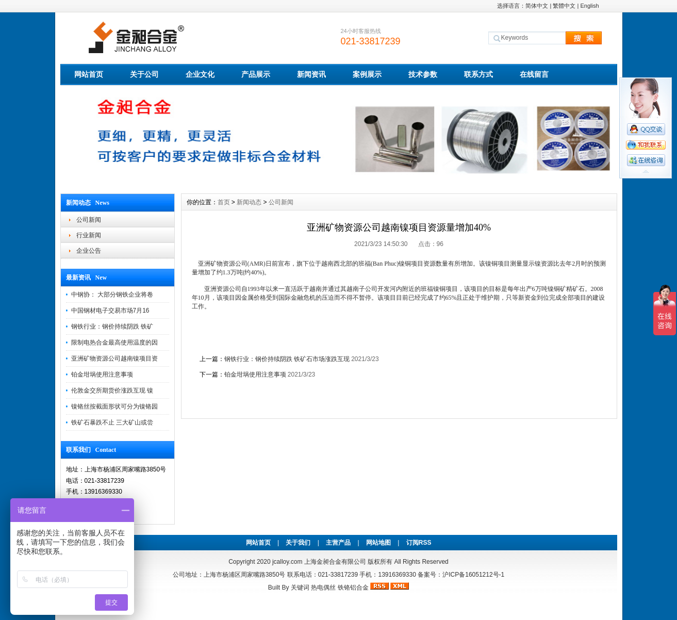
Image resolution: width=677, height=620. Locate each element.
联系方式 (478, 74)
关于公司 (144, 74)
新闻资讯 (311, 74)
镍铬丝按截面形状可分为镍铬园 (114, 406)
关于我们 (298, 542)
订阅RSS (419, 542)
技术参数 (422, 74)
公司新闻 (88, 219)
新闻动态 (249, 202)
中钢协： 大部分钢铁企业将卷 (112, 294)
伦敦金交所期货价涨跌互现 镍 (112, 390)
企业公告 (88, 250)
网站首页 (88, 74)
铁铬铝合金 (353, 587)
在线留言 (534, 74)
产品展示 (255, 74)
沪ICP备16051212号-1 (473, 574)
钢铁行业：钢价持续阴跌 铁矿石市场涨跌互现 (287, 359)
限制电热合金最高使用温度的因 (114, 342)
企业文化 (200, 74)
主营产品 (338, 542)
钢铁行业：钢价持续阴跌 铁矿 (112, 326)
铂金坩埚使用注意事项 (102, 374)
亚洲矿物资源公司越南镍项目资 (114, 358)
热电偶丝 (323, 587)
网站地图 (378, 542)
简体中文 (536, 6)
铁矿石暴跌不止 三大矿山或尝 (112, 422)
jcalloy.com (287, 561)
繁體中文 (564, 6)
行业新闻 (88, 235)
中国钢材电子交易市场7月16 (110, 310)
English (589, 6)
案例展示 (367, 74)
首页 (224, 202)
